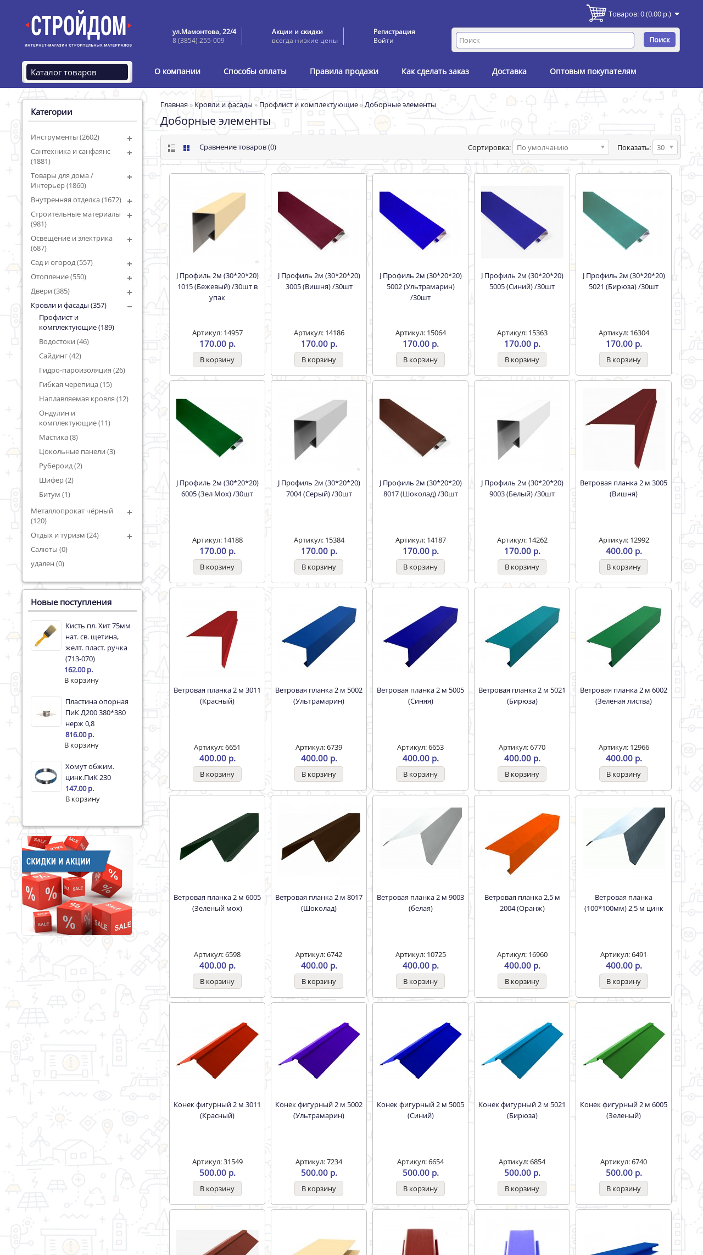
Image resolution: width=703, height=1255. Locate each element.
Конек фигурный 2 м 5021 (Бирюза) (522, 1109)
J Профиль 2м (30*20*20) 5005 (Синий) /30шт (522, 280)
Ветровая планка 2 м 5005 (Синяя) (420, 695)
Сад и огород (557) (62, 262)
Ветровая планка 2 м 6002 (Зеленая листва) (623, 695)
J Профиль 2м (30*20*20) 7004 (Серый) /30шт (319, 488)
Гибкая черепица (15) (75, 384)
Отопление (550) (58, 276)
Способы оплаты (255, 71)
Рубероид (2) (60, 466)
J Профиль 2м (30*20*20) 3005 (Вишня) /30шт (319, 280)
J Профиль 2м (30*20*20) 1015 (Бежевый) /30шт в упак (217, 286)
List (170, 148)
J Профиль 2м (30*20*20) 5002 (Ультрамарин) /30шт (421, 286)
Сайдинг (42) (60, 356)
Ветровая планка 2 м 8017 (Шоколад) (318, 902)
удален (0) (47, 563)
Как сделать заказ (435, 71)
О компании (177, 71)
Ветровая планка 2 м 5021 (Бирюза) (522, 695)
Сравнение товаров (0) (237, 147)
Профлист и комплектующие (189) (76, 322)
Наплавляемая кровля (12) (84, 398)
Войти (383, 40)
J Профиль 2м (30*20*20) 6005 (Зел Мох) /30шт (217, 488)
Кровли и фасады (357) (69, 305)
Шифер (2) (56, 480)
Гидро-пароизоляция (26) (82, 370)
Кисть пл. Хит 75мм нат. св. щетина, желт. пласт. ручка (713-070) (98, 642)
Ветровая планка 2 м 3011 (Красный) (217, 695)
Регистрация (394, 31)
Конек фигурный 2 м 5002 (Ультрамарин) (318, 1109)
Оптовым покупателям (593, 71)
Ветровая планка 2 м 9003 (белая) (420, 902)
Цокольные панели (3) (77, 451)
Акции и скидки (297, 31)
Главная (174, 104)
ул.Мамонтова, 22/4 (204, 31)
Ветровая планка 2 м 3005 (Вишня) (623, 488)
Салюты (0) (49, 549)
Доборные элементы (400, 104)
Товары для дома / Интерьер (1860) (62, 180)
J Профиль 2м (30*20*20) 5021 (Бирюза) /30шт (624, 280)
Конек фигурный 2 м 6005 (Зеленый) (623, 1109)
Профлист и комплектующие (308, 104)
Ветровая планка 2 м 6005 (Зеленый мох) (217, 902)
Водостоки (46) (64, 341)
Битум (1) (54, 494)
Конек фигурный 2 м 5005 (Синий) (420, 1109)
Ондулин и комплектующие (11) (74, 418)
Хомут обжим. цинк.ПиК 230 (89, 771)
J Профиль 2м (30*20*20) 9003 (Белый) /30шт (522, 488)
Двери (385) (50, 291)
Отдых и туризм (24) (65, 535)
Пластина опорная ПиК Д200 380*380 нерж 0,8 (97, 712)
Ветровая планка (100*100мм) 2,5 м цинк (623, 902)
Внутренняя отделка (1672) (76, 199)
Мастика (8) (58, 437)
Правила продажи (344, 71)
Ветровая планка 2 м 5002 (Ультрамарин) (318, 695)
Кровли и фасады (223, 104)
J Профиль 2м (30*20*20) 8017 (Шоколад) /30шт (421, 488)
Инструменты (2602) (65, 137)
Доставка (509, 71)
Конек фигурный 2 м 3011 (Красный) (217, 1109)
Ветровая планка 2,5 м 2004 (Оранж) (522, 902)
